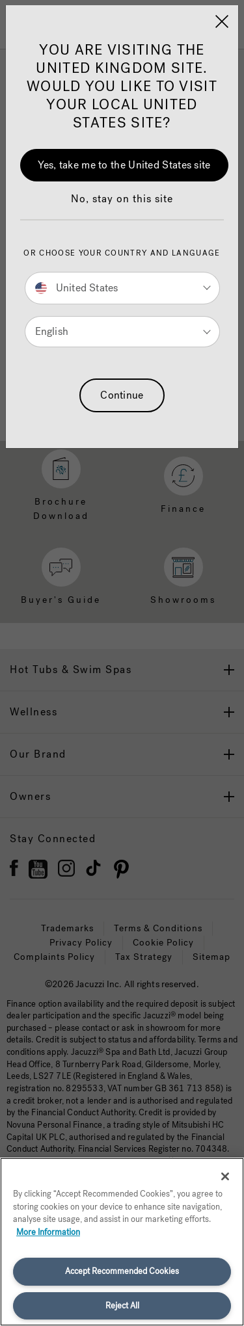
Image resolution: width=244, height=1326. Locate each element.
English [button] (51, 331)
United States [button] (76, 288)
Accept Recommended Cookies (122, 1271)
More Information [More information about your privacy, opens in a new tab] (48, 1232)
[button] (122, 205)
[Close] (222, 21)
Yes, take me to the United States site (124, 165)
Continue (121, 395)
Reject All (122, 1305)
